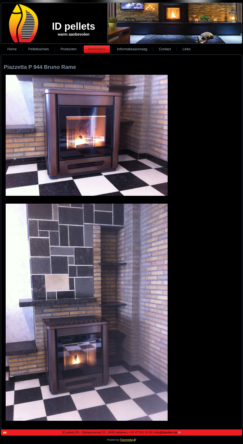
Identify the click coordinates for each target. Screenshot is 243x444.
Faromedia (128, 439)
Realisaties (97, 49)
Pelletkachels (38, 49)
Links (187, 49)
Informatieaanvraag (132, 49)
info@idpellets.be (168, 432)
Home (12, 49)
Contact (165, 49)
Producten (68, 49)
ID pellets (73, 26)
